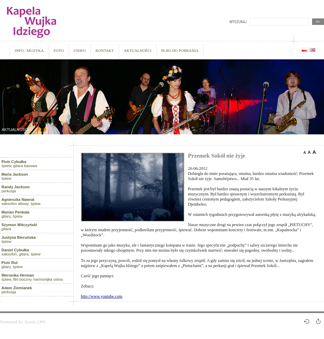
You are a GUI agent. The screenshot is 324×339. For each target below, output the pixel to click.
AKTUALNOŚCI (137, 50)
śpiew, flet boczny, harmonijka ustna (32, 277)
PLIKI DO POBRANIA (179, 50)
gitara (19, 227)
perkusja (15, 189)
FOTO (58, 50)
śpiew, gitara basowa (19, 164)
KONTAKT (104, 50)
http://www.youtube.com (101, 296)
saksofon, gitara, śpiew (21, 252)
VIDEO (80, 50)
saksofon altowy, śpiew (20, 201)
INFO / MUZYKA (29, 50)
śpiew (14, 176)
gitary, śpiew (15, 214)
